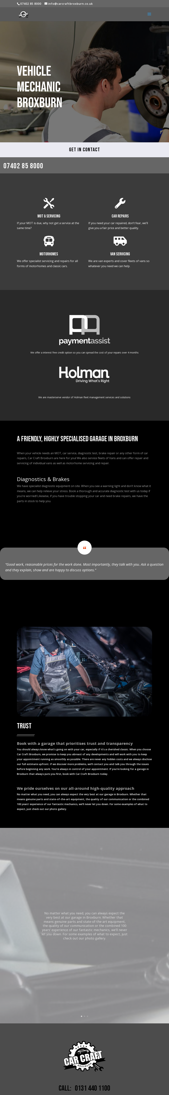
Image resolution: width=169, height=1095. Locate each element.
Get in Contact (84, 150)
